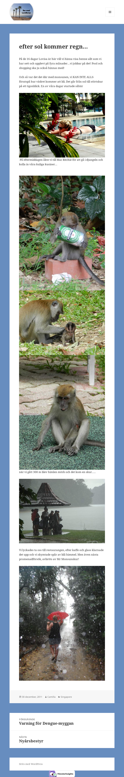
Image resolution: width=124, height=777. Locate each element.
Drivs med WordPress (31, 764)
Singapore (66, 696)
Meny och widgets (110, 16)
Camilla (51, 696)
